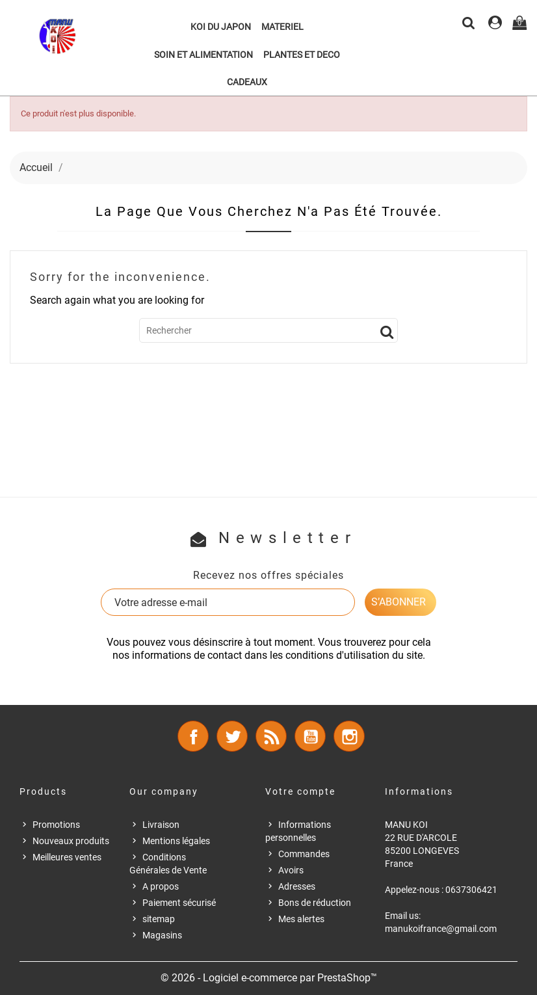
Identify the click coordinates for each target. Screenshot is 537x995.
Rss (271, 736)
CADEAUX (247, 82)
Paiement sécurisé (179, 902)
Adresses (296, 886)
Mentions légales (176, 841)
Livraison (160, 824)
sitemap (158, 919)
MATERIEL (282, 26)
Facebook (193, 736)
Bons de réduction (314, 902)
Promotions (56, 824)
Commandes (304, 854)
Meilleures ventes (67, 857)
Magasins (162, 935)
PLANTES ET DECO (301, 54)
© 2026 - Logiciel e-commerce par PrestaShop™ (269, 978)
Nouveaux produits (71, 841)
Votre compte (300, 791)
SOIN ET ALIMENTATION (203, 54)
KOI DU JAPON (220, 26)
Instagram (349, 736)
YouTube (310, 736)
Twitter (232, 736)
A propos (160, 886)
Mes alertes (301, 919)
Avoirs (291, 870)
